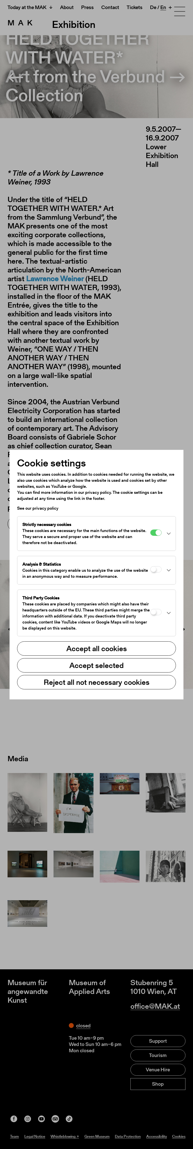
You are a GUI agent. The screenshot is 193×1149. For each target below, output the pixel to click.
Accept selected (96, 665)
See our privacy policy (37, 508)
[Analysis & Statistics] (156, 569)
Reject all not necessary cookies (97, 682)
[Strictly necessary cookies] (156, 533)
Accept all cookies (96, 648)
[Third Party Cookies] (156, 612)
